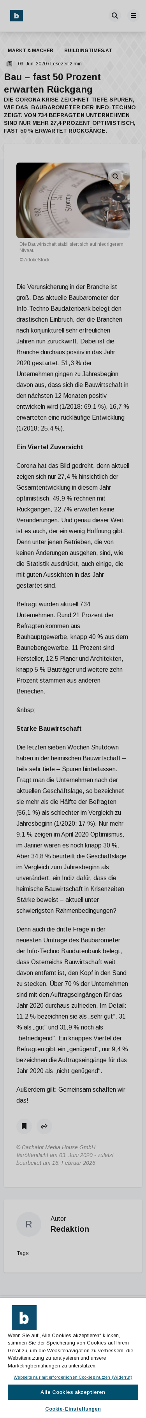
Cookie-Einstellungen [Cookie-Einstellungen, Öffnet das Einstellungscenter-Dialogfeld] (73, 1409)
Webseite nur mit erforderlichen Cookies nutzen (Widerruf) (73, 1377)
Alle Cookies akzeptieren (72, 1392)
